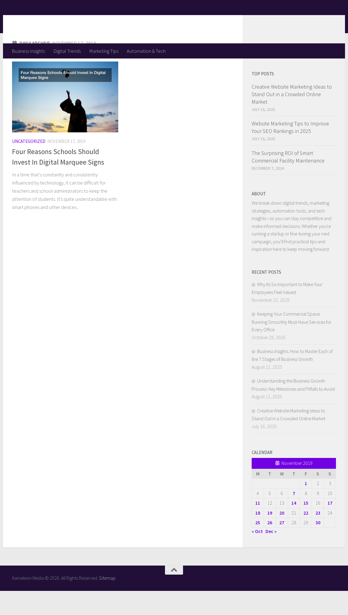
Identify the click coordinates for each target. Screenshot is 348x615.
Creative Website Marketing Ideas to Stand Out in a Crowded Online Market (292, 118)
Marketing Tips (103, 51)
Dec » (271, 555)
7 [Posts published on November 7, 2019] (294, 517)
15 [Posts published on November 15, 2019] (305, 527)
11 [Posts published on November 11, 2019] (257, 527)
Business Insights (28, 51)
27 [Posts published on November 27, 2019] (281, 547)
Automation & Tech (146, 51)
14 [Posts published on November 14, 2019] (293, 527)
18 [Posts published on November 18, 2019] (257, 537)
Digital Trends (67, 51)
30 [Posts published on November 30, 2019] (317, 547)
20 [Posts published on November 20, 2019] (281, 537)
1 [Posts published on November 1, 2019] (306, 507)
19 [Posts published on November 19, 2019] (269, 537)
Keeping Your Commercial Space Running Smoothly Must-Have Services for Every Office (291, 346)
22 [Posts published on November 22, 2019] (305, 537)
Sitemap (107, 602)
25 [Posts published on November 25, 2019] (257, 547)
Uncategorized (28, 165)
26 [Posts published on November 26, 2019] (269, 547)
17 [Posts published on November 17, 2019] (330, 527)
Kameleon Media (59, 21)
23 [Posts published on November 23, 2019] (317, 537)
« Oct (257, 555)
